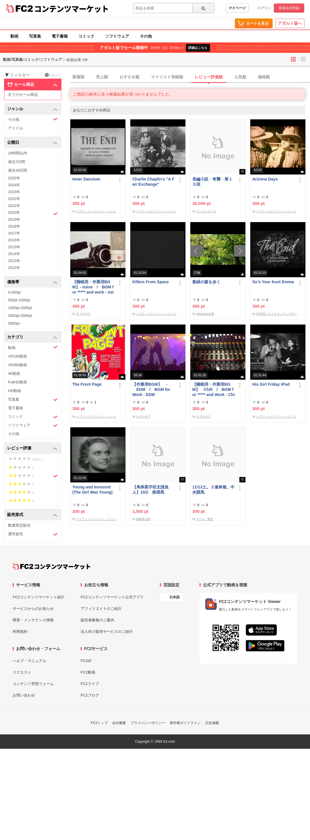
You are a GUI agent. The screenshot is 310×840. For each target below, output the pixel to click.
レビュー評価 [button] (32, 448)
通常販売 (33, 534)
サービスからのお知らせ (33, 608)
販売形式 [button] (32, 515)
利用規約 (20, 631)
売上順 (102, 77)
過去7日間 (16, 162)
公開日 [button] (32, 143)
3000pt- (14, 323)
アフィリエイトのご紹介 (101, 608)
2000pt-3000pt (20, 315)
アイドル (15, 128)
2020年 (33, 213)
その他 (146, 36)
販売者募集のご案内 (97, 620)
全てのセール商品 (23, 94)
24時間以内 (17, 153)
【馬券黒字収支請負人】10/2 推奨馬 (150, 489)
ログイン (264, 8)
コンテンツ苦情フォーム (33, 684)
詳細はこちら (197, 47)
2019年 (14, 219)
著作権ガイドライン (185, 723)
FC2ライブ (90, 684)
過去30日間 (17, 170)
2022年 (14, 199)
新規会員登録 (289, 8)
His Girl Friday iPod (271, 384)
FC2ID (86, 661)
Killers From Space (150, 282)
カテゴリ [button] (32, 337)
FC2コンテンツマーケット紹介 (39, 597)
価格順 (264, 77)
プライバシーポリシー (148, 723)
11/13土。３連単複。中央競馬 (213, 489)
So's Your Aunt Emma (273, 282)
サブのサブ (83, 313)
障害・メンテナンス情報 (33, 620)
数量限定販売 (19, 525)
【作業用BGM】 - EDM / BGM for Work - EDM (151, 389)
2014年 (14, 254)
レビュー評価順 (209, 77)
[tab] (190, 77)
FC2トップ (99, 723)
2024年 (14, 185)
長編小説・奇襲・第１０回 (212, 182)
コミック (86, 36)
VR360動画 (17, 365)
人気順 (240, 77)
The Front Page (87, 384)
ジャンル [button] (32, 109)
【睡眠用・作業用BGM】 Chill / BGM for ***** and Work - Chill (213, 389)
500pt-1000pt (19, 300)
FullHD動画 (17, 382)
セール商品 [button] (32, 85)
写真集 (35, 36)
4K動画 (14, 373)
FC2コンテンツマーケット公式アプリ (112, 597)
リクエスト (22, 672)
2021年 (14, 205)
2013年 (14, 261)
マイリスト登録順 (167, 77)
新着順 (78, 77)
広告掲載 (212, 723)
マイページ (237, 8)
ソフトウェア (117, 36)
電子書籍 (60, 36)
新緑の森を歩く (206, 282)
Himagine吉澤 (205, 313)
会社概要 (119, 723)
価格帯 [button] (32, 282)
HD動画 (14, 391)
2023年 (14, 192)
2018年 (14, 226)
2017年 (14, 233)
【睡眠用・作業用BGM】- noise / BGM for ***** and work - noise (93, 287)
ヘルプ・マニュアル (29, 661)
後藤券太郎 (143, 519)
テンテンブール (206, 211)
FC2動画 (88, 672)
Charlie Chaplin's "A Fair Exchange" (153, 182)
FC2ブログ (90, 695)
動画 (14, 36)
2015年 (14, 247)
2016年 (14, 240)
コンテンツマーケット (71, 8)
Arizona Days (265, 179)
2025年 (14, 178)
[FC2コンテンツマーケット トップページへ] (51, 566)
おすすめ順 (129, 77)
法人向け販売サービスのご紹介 (107, 631)
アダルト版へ (290, 23)
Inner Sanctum (86, 179)
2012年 (14, 267)
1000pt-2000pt (20, 308)
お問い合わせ (24, 695)
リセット (53, 75)
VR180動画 (17, 356)
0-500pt (14, 292)
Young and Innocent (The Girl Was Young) (92, 489)
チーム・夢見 (204, 519)
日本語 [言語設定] (174, 597)
